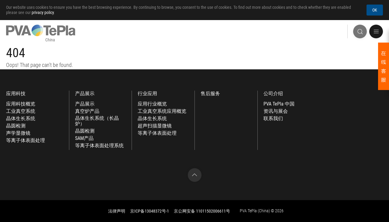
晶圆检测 (16, 126)
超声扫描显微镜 (155, 126)
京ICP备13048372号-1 (149, 211)
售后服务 (210, 93)
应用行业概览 (152, 104)
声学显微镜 (18, 133)
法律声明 (116, 211)
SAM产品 (84, 138)
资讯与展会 (275, 111)
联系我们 (273, 118)
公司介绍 (273, 93)
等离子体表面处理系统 (99, 145)
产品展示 (85, 93)
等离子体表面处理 (25, 140)
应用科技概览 (20, 104)
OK (374, 10)
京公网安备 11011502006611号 (202, 211)
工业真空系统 (20, 111)
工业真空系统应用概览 (162, 111)
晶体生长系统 (20, 118)
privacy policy (43, 12)
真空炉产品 (87, 111)
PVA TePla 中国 (278, 104)
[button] (376, 31)
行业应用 (147, 93)
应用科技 (16, 93)
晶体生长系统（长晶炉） (97, 121)
